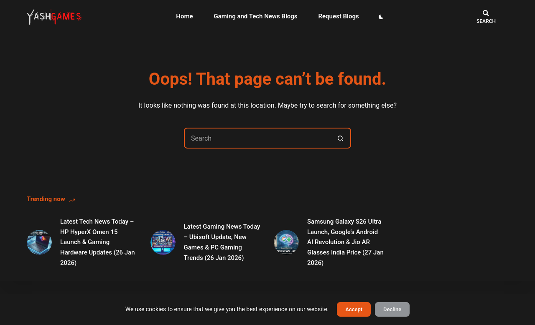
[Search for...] (257, 138)
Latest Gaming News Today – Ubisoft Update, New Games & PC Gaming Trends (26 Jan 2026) (222, 242)
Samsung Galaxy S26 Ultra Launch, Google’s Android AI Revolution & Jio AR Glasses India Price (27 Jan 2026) (345, 242)
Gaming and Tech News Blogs (256, 16)
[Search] (486, 17)
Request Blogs (338, 16)
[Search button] (340, 138)
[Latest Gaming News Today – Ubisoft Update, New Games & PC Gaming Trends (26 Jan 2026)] (163, 242)
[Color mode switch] (381, 17)
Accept (353, 309)
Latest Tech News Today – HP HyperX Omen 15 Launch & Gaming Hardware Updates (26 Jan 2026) (97, 242)
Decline (392, 309)
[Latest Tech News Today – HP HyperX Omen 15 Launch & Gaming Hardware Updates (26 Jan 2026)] (39, 242)
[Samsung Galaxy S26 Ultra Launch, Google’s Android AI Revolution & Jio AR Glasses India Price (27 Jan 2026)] (286, 242)
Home (184, 16)
